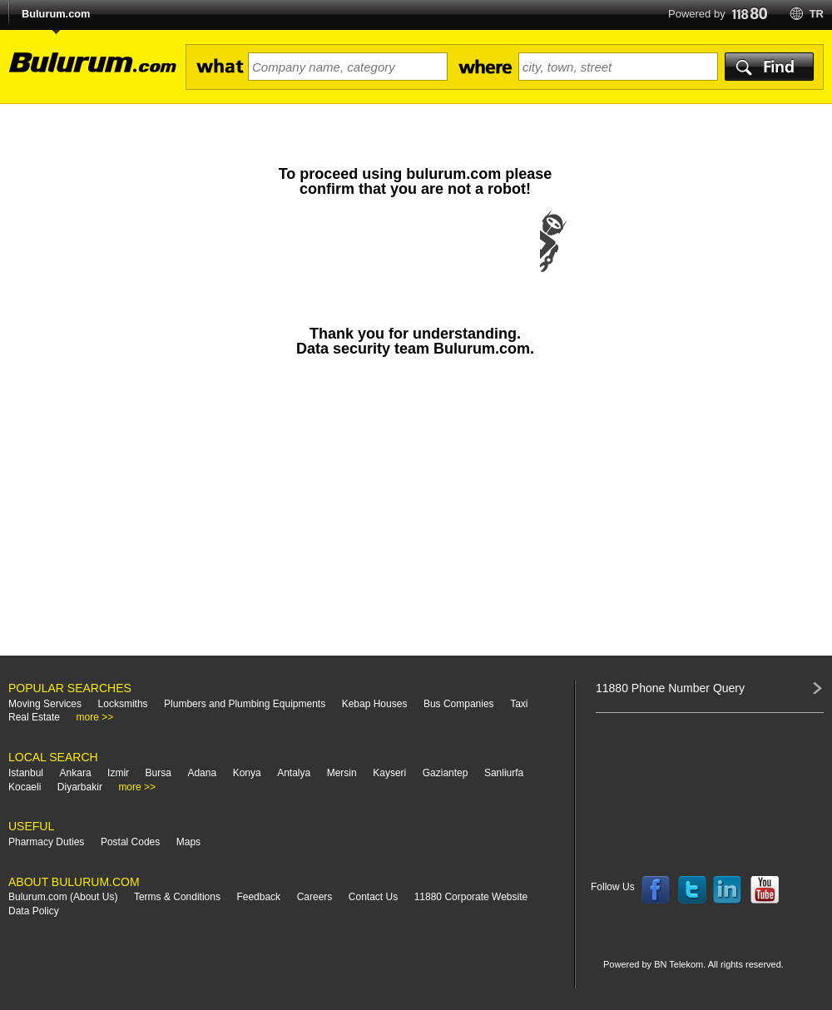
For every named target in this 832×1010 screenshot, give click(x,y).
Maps (188, 842)
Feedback (258, 897)
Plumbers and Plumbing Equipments (244, 704)
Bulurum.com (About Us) (62, 897)
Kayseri (389, 773)
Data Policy (33, 911)
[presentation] (415, 257)
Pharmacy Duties (46, 842)
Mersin (342, 773)
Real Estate (34, 717)
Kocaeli (24, 787)
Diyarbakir (79, 787)
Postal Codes (130, 842)
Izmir (118, 773)
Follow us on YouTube (765, 890)
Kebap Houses (375, 704)
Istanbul (25, 773)
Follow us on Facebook (656, 890)
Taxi (518, 704)
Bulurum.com (56, 13)
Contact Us (373, 897)
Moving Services (45, 704)
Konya (247, 773)
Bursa (158, 773)
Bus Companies (458, 704)
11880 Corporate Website (471, 897)
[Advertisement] (415, 514)
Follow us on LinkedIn (728, 890)
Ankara (76, 773)
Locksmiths (123, 704)
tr (817, 13)
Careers (315, 897)
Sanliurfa (503, 773)
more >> (95, 717)
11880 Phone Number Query (670, 688)
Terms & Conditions (177, 897)
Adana (201, 773)
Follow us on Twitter (692, 890)
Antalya (293, 773)
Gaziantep (445, 773)
